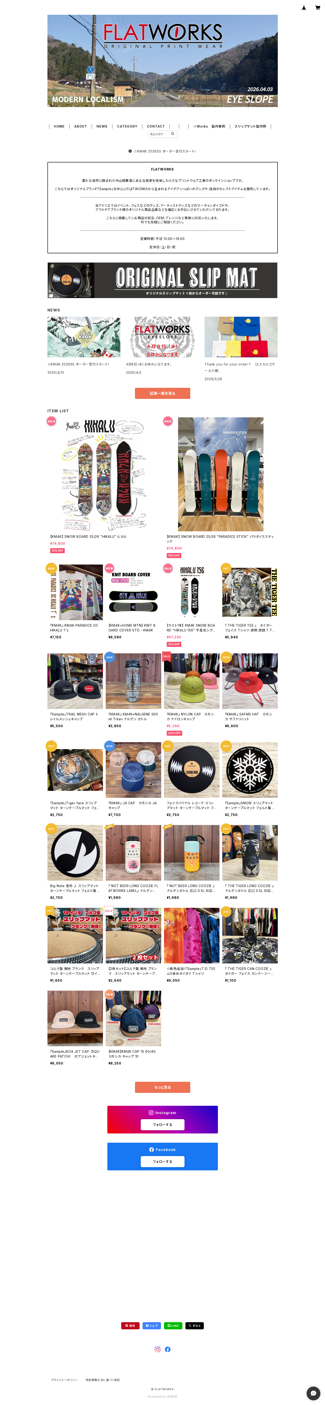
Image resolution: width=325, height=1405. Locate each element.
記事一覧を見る (162, 393)
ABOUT (80, 126)
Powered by (162, 1396)
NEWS (102, 126)
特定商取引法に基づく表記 (103, 1380)
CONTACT (156, 126)
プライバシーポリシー (64, 1380)
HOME (59, 126)
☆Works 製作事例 (209, 126)
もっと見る (162, 1087)
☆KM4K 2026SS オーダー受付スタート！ (162, 151)
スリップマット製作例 (250, 126)
